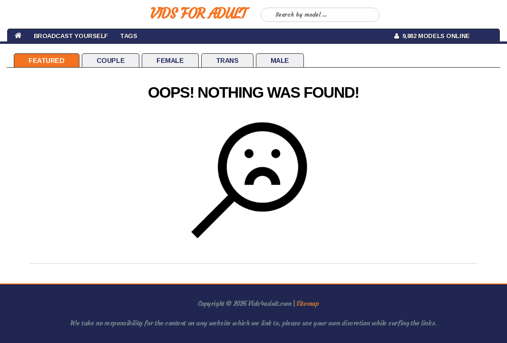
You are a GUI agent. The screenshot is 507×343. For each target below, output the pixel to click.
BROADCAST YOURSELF (71, 36)
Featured (47, 60)
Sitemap (307, 303)
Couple (111, 60)
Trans (227, 60)
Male (280, 60)
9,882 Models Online (432, 36)
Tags (128, 36)
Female (170, 60)
